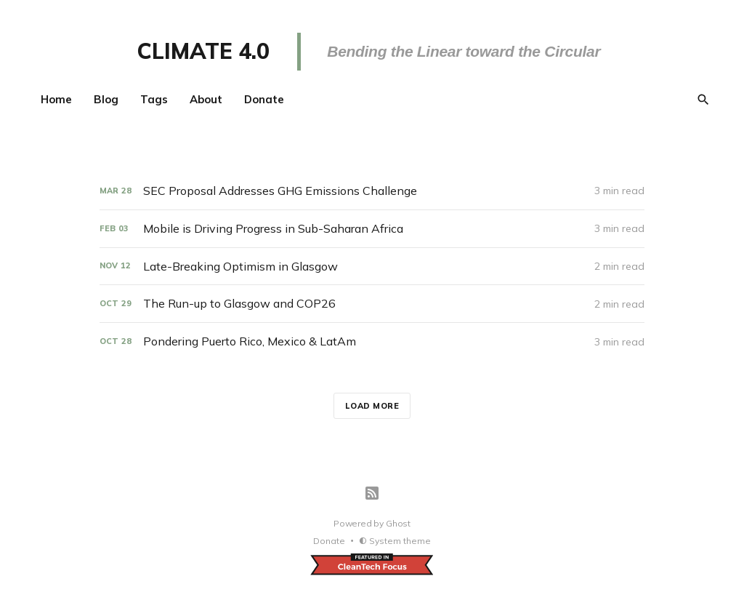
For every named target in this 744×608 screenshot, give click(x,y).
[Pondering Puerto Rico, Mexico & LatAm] (372, 341)
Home (56, 99)
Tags (154, 99)
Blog (106, 99)
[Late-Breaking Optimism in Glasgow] (372, 266)
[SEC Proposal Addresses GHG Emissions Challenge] (372, 190)
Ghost (398, 523)
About (206, 99)
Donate (264, 99)
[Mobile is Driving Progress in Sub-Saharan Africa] (372, 228)
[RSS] (372, 493)
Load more (372, 406)
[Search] (703, 100)
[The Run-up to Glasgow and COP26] (372, 303)
